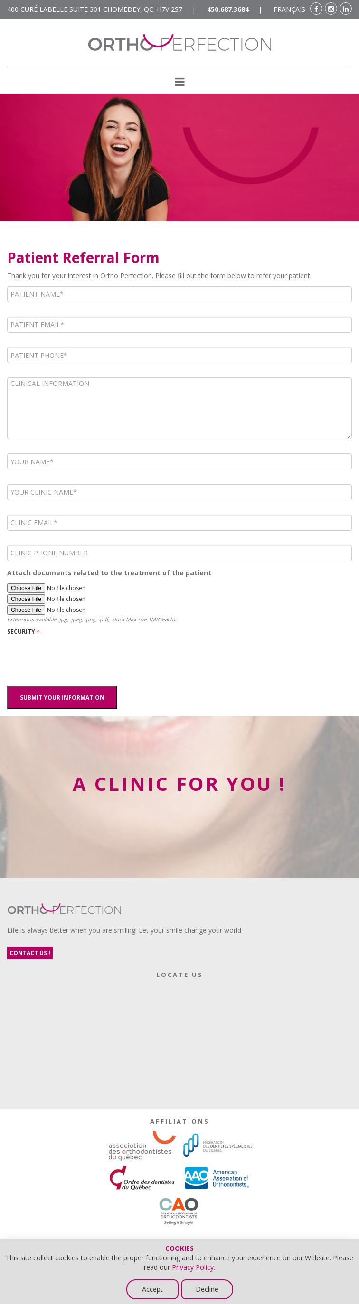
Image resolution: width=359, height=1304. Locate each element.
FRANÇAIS (289, 9)
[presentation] (79, 657)
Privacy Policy (193, 1267)
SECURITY (23, 632)
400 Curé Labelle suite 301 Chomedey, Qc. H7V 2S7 (94, 9)
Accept (152, 1289)
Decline (207, 1289)
